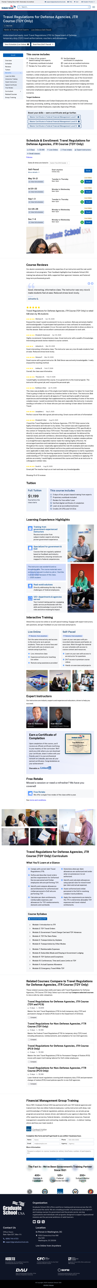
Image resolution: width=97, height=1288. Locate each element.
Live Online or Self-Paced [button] (41, 30)
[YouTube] (34, 1221)
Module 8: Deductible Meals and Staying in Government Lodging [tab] (56, 953)
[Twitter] (43, 1221)
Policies (29, 157)
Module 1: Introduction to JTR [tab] (42, 925)
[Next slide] (92, 283)
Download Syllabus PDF (37, 918)
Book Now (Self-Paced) (43, 44)
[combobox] (54, 7)
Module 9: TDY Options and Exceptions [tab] (46, 957)
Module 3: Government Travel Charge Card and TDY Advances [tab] (55, 932)
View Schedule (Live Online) (17, 44)
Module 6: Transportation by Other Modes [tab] (47, 944)
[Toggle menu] (93, 7)
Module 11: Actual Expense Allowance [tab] (45, 964)
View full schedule (36, 181)
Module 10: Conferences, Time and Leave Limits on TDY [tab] (52, 961)
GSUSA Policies (48, 1285)
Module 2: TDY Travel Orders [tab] (42, 929)
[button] (82, 181)
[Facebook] (38, 1221)
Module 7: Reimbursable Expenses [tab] (44, 949)
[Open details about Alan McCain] (60, 717)
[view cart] (76, 2)
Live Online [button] (52, 150)
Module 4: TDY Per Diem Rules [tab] (43, 936)
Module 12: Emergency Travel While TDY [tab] (46, 968)
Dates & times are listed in (38, 163)
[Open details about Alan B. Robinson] (37, 717)
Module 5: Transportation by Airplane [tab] (45, 940)
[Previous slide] (88, 283)
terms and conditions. (38, 800)
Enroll (13, 55)
